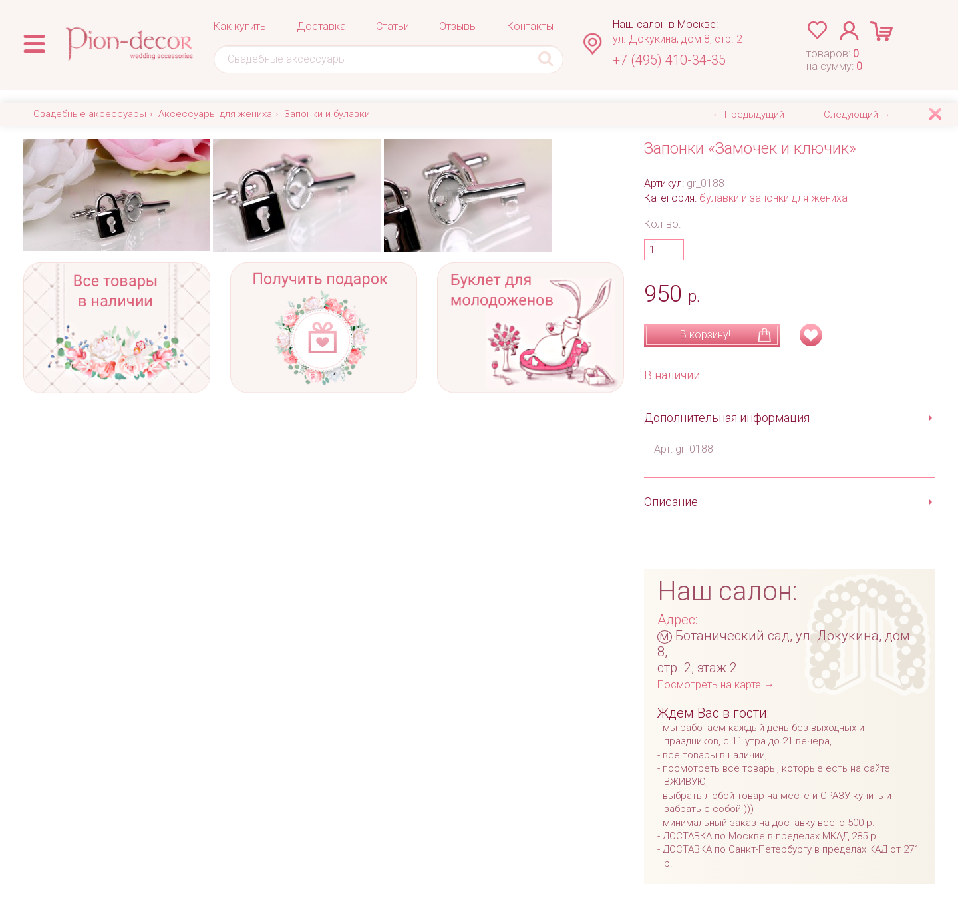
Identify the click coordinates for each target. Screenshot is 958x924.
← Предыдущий (748, 114)
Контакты (530, 26)
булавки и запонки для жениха (773, 198)
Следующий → (857, 114)
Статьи (392, 26)
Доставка (321, 26)
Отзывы (458, 26)
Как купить (240, 26)
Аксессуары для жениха (215, 114)
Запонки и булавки (327, 114)
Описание (671, 502)
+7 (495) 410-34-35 (669, 60)
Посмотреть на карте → (715, 684)
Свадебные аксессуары (89, 114)
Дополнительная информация (727, 418)
